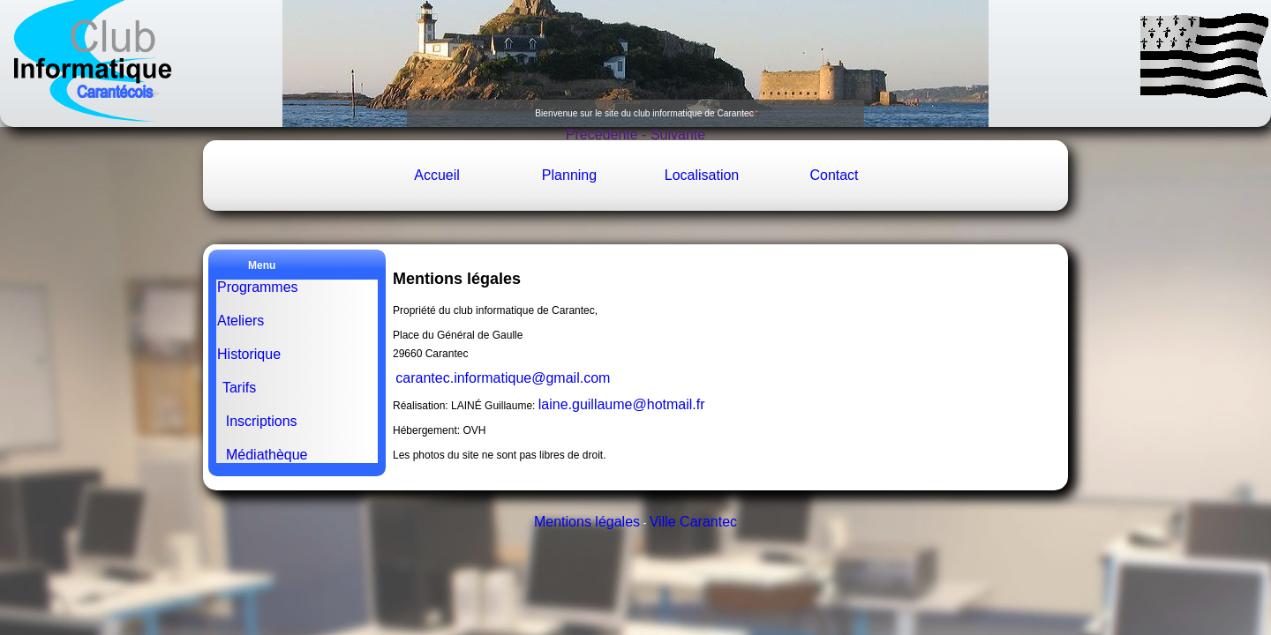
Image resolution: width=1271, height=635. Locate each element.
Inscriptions (261, 421)
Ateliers (240, 320)
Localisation (702, 175)
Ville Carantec (693, 521)
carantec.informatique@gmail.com (502, 377)
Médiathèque (266, 454)
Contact (833, 175)
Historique (250, 354)
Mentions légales (587, 521)
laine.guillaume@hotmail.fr (621, 404)
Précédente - (606, 134)
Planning (569, 175)
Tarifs (242, 387)
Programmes (257, 287)
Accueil (437, 175)
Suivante (675, 134)
